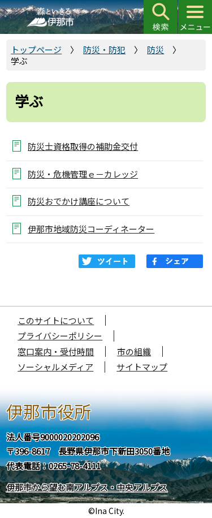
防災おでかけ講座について (78, 201)
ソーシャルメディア (55, 367)
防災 (155, 49)
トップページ (36, 49)
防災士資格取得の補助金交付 (83, 146)
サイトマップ (141, 367)
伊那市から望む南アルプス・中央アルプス (86, 487)
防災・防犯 (104, 49)
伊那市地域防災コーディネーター (91, 229)
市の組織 (134, 351)
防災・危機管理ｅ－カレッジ (83, 174)
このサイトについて (56, 320)
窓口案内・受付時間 (56, 351)
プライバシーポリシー (60, 336)
